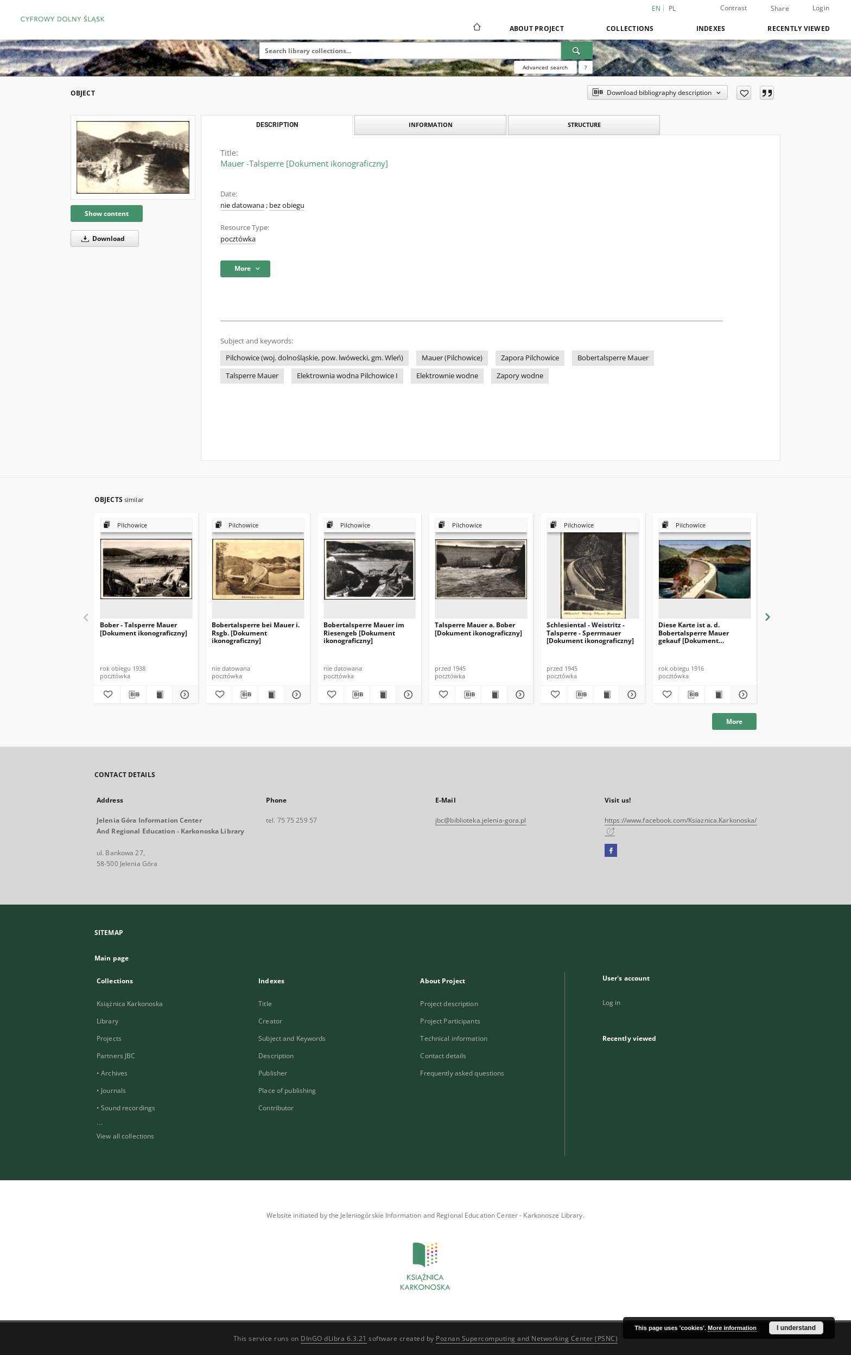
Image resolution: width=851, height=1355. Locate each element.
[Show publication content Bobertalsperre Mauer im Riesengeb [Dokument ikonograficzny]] (383, 695)
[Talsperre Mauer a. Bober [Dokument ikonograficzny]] (481, 569)
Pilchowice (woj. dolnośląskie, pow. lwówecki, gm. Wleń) (314, 357)
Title (265, 1003)
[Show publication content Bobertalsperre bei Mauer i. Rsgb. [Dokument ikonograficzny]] (271, 695)
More (734, 721)
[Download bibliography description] (133, 695)
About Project (537, 28)
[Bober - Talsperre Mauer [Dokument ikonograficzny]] (146, 569)
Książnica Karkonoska (130, 1003)
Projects (109, 1038)
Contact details (443, 1055)
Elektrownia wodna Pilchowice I (347, 375)
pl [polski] (672, 8)
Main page (111, 958)
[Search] (577, 50)
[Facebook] (611, 851)
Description (276, 1055)
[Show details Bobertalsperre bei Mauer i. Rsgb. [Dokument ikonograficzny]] (295, 695)
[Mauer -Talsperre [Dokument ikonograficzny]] (133, 157)
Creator (270, 1021)
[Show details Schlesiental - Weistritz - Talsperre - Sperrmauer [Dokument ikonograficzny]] (630, 695)
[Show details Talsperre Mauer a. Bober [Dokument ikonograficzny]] (518, 695)
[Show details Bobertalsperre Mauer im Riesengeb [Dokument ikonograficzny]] (407, 695)
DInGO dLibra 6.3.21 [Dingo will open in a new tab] (334, 1338)
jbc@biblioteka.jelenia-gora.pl (480, 820)
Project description (449, 1003)
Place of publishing (287, 1090)
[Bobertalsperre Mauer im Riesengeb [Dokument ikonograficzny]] (370, 569)
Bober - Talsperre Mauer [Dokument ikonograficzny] (143, 628)
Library (107, 1021)
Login (820, 7)
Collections (630, 28)
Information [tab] (431, 124)
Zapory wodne (520, 375)
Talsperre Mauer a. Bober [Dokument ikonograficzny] (478, 628)
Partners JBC (116, 1055)
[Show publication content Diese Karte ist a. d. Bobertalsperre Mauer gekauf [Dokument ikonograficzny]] (718, 695)
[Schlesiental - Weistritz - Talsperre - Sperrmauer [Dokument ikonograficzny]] (593, 569)
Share (780, 8)
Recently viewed (798, 28)
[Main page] (476, 28)
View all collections (125, 1136)
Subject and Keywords (292, 1038)
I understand (796, 1328)
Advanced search (545, 67)
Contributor (276, 1107)
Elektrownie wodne (447, 375)
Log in (611, 1002)
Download (101, 238)
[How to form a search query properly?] (586, 67)
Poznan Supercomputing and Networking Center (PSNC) (527, 1338)
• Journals (111, 1090)
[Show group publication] (146, 525)
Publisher (272, 1073)
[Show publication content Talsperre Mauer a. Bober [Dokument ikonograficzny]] (494, 695)
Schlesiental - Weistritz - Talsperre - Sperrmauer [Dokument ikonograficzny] (590, 632)
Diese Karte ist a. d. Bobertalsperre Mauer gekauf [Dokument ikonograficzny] (693, 632)
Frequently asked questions (462, 1073)
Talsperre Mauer (252, 375)
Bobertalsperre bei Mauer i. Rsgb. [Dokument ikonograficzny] (256, 632)
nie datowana (242, 205)
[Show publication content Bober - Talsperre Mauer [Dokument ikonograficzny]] (159, 695)
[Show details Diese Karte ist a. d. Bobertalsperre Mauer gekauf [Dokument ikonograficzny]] (742, 695)
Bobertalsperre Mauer (613, 357)
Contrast (733, 7)
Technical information (453, 1038)
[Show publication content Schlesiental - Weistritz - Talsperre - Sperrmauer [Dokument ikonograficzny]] (606, 695)
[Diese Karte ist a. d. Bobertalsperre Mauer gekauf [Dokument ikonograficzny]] (705, 569)
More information (732, 1328)
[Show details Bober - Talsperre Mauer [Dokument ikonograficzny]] (183, 695)
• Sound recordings (126, 1107)
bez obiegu (286, 205)
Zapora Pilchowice (530, 357)
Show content (107, 213)
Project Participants (450, 1021)
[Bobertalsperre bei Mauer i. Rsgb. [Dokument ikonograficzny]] (258, 569)
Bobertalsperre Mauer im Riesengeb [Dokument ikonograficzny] (363, 632)
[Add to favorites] (743, 93)
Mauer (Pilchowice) (452, 357)
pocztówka (238, 239)
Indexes (711, 28)
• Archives (112, 1073)
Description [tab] (277, 125)
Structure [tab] (584, 124)
